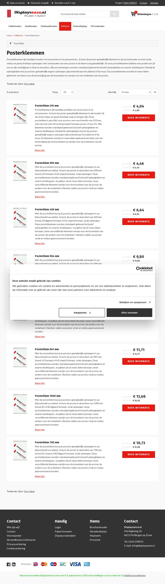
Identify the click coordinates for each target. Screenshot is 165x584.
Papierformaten (63, 531)
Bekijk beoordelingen (135, 575)
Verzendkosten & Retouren (21, 539)
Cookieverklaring (16, 548)
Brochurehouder (98, 527)
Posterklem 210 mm (47, 105)
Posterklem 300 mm (47, 163)
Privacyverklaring (16, 544)
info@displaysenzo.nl (143, 545)
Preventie (95, 539)
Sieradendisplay (98, 531)
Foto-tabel (29, 83)
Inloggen (154, 3)
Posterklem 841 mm (47, 349)
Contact (143, 3)
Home (9, 35)
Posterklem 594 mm (47, 256)
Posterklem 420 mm (47, 209)
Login (58, 527)
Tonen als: (12, 83)
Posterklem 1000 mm (48, 395)
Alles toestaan (129, 312)
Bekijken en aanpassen (132, 302)
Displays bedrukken (65, 535)
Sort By (112, 92)
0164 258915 (130, 3)
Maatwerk (95, 535)
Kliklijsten (19, 35)
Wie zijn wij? (13, 527)
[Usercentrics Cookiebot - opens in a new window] (138, 269)
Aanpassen (82, 312)
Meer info (40, 150)
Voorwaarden (14, 535)
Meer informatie (139, 117)
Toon (55, 92)
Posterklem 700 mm (47, 442)
